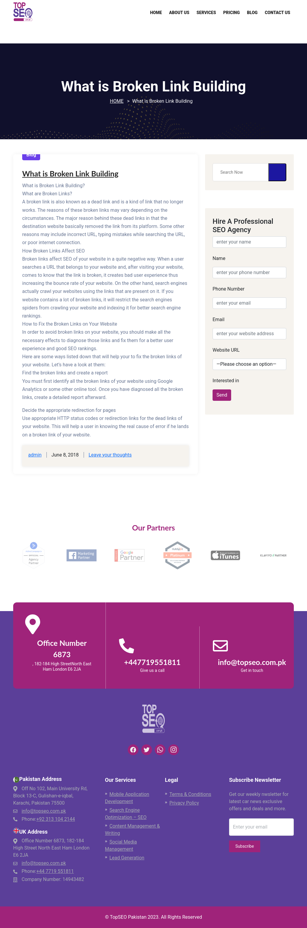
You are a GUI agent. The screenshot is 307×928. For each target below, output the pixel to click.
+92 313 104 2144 (55, 819)
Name (219, 258)
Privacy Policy (184, 803)
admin (34, 455)
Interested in (226, 380)
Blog (252, 12)
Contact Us (277, 12)
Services (206, 12)
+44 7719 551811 (55, 871)
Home (156, 12)
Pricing (231, 12)
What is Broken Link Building (70, 173)
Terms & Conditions (190, 794)
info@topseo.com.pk (44, 811)
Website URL (226, 350)
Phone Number (228, 289)
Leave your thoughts (110, 455)
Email (219, 319)
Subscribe (244, 846)
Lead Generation (126, 858)
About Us (179, 12)
